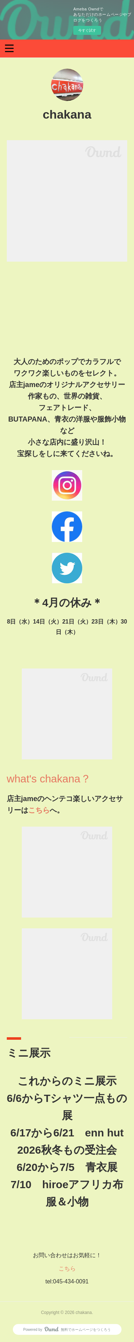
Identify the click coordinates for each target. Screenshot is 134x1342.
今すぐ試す (87, 30)
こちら (39, 810)
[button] (9, 48)
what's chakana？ (49, 779)
